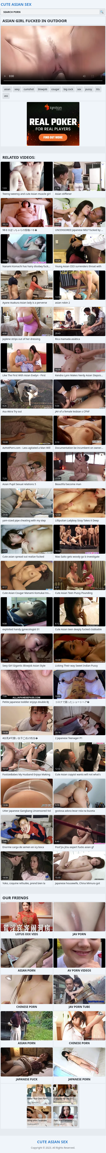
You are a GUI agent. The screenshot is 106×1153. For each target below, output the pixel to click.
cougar (55, 89)
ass (6, 95)
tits (98, 89)
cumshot (29, 89)
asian (7, 89)
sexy (17, 89)
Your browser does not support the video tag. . (53, 55)
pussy (88, 89)
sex (79, 89)
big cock (68, 89)
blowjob (42, 89)
